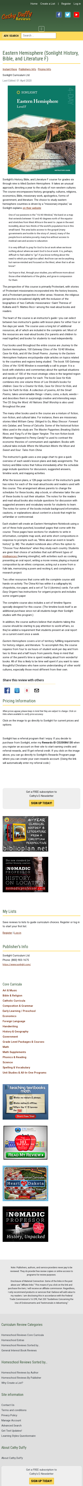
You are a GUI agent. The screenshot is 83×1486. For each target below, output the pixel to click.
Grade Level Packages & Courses (23, 1041)
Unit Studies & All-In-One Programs (24, 1072)
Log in (77, 3)
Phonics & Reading (14, 1057)
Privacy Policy (9, 1415)
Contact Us (7, 1405)
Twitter (67, 14)
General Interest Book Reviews (19, 1350)
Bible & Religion (12, 995)
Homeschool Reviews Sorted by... (20, 1345)
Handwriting (10, 1026)
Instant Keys (10, 69)
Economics (9, 1016)
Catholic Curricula (14, 1000)
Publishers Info (27, 69)
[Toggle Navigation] (41, 29)
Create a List (47, 3)
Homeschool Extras (12, 1340)
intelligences (10, 556)
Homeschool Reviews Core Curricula (22, 1335)
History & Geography (15, 1031)
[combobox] (38, 36)
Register (66, 3)
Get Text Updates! (11, 1430)
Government (10, 1036)
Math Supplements (14, 1052)
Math (6, 1047)
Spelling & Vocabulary (16, 1067)
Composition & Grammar (18, 1005)
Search (11, 35)
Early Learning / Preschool (19, 1011)
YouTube (76, 14)
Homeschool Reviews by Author (19, 1372)
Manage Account (11, 1420)
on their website (32, 208)
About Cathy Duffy (12, 1458)
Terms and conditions (13, 1410)
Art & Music (10, 990)
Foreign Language (14, 1021)
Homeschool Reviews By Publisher (21, 1377)
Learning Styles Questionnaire (18, 1435)
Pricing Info (44, 69)
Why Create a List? (12, 1382)
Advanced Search (11, 1425)
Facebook (59, 14)
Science (8, 1062)
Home (34, 3)
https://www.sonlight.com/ (17, 964)
